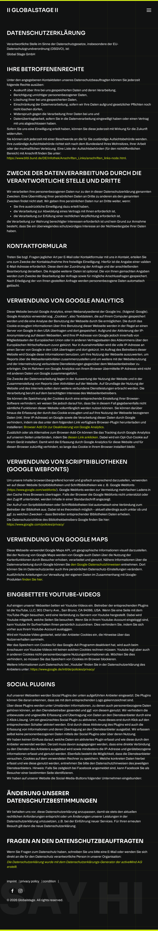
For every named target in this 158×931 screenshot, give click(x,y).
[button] (149, 10)
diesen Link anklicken (83, 437)
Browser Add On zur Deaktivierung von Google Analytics (64, 427)
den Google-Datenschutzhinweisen (96, 564)
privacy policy (29, 881)
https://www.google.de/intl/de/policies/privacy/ (62, 669)
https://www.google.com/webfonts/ (32, 490)
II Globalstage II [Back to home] (32, 10)
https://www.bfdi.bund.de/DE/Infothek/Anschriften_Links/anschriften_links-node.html (66, 158)
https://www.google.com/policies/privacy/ (35, 524)
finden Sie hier (32, 579)
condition (49, 881)
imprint (12, 881)
